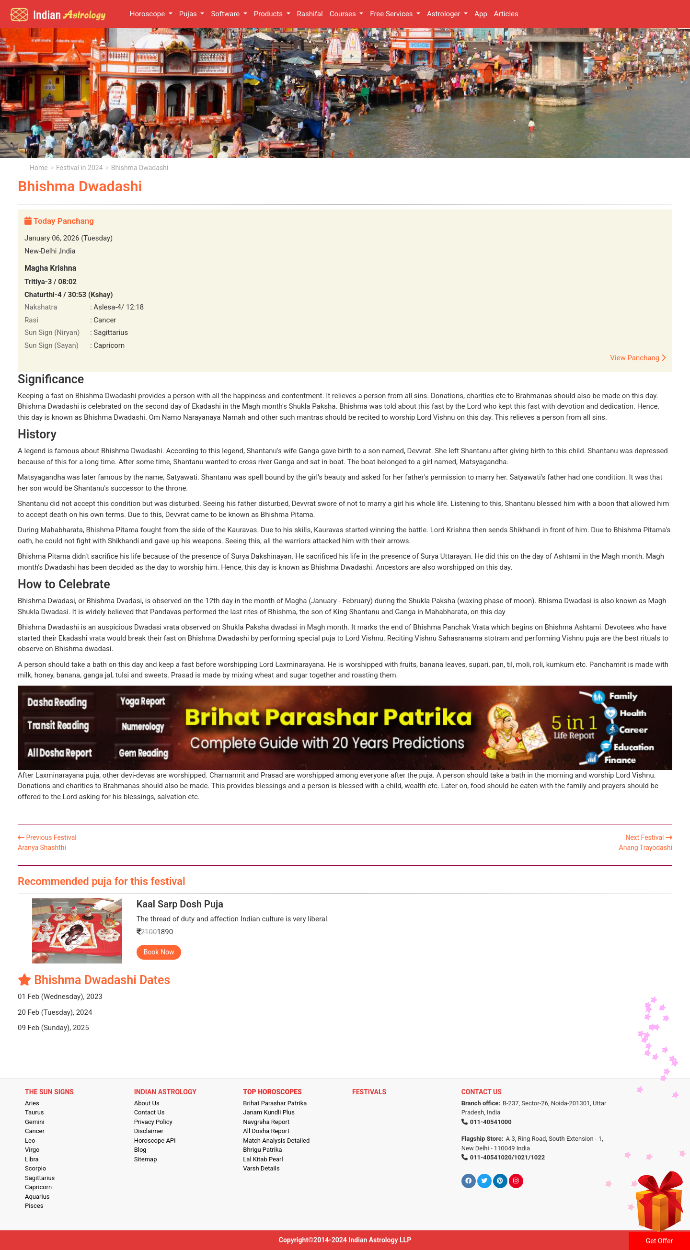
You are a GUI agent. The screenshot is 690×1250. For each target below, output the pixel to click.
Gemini (35, 1121)
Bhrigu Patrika (262, 1149)
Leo (30, 1140)
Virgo (32, 1149)
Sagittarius (40, 1177)
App (480, 14)
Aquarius (37, 1196)
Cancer (35, 1131)
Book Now (159, 952)
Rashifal (310, 14)
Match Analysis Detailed (276, 1140)
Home (39, 168)
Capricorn (38, 1187)
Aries (32, 1103)
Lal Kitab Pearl (263, 1159)
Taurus (34, 1112)
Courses (344, 14)
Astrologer (444, 14)
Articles (506, 14)
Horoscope (148, 14)
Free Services (392, 14)
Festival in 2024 (79, 168)
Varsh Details (261, 1168)
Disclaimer (148, 1131)
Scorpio (35, 1168)
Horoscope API (155, 1140)
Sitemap (145, 1159)
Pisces (34, 1205)
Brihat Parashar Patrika (275, 1103)
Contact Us (149, 1112)
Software (226, 14)
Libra (32, 1159)
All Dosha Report (266, 1131)
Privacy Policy (153, 1121)
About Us (147, 1103)
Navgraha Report (266, 1121)
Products (269, 14)
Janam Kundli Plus (269, 1112)
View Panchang (638, 358)
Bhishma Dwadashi (139, 168)
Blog (140, 1149)
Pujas (189, 14)
